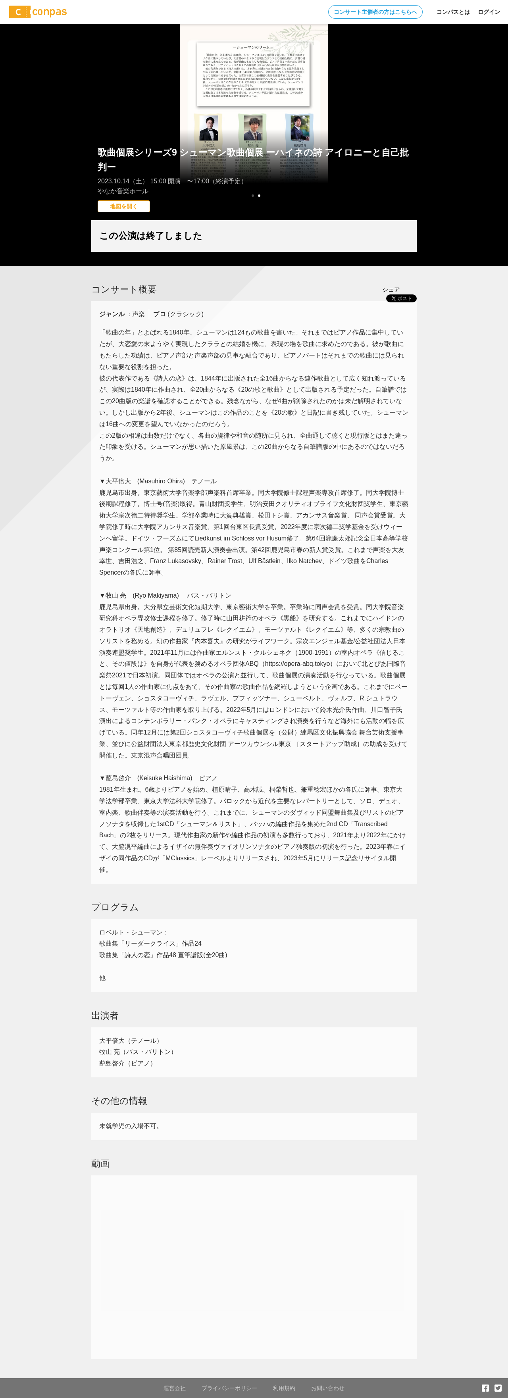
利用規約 (284, 1388)
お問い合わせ (327, 1388)
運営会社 (175, 1388)
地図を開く (124, 206)
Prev (101, 129)
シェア (391, 289)
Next (406, 129)
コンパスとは (453, 12)
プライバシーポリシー (229, 1388)
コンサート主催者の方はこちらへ (375, 12)
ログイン (489, 12)
